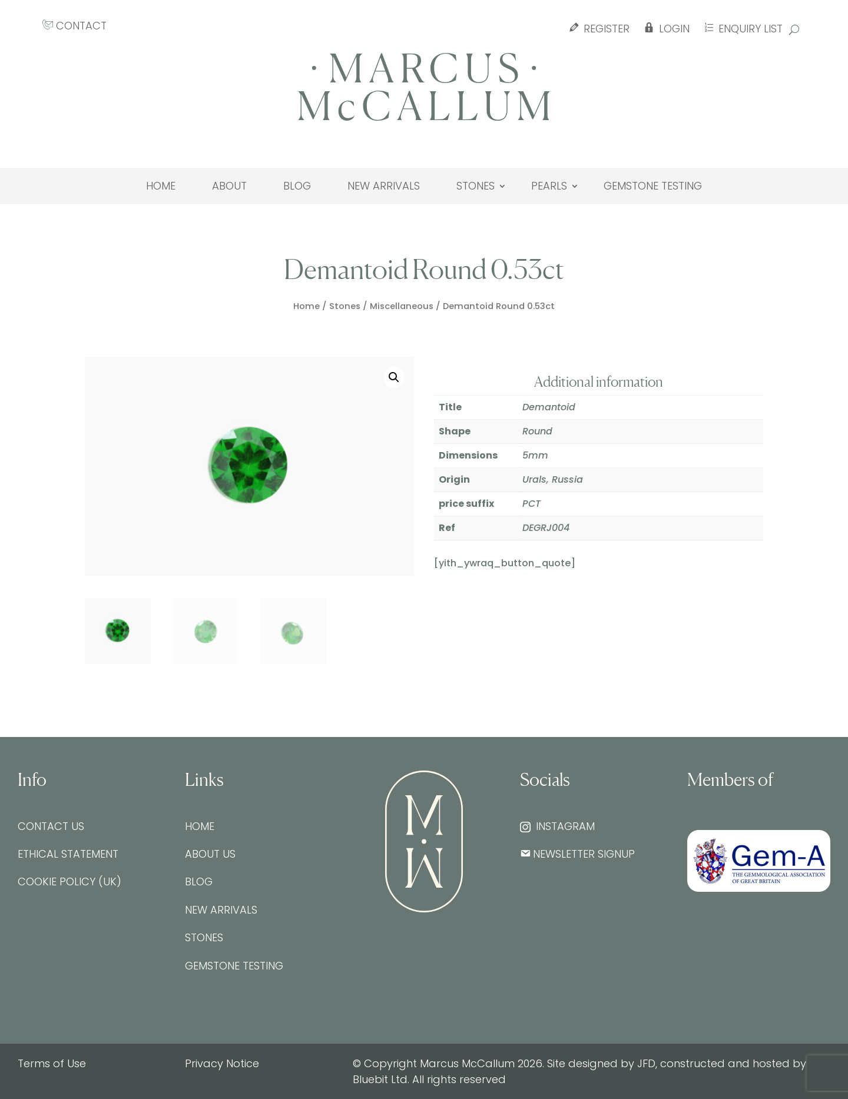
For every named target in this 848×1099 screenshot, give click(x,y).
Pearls (549, 186)
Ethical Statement (68, 853)
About (229, 186)
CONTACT (74, 25)
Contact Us (51, 826)
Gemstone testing (653, 186)
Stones (475, 186)
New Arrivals (383, 186)
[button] (394, 377)
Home (160, 186)
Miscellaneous (401, 306)
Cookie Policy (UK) (69, 881)
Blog (297, 186)
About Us (210, 853)
